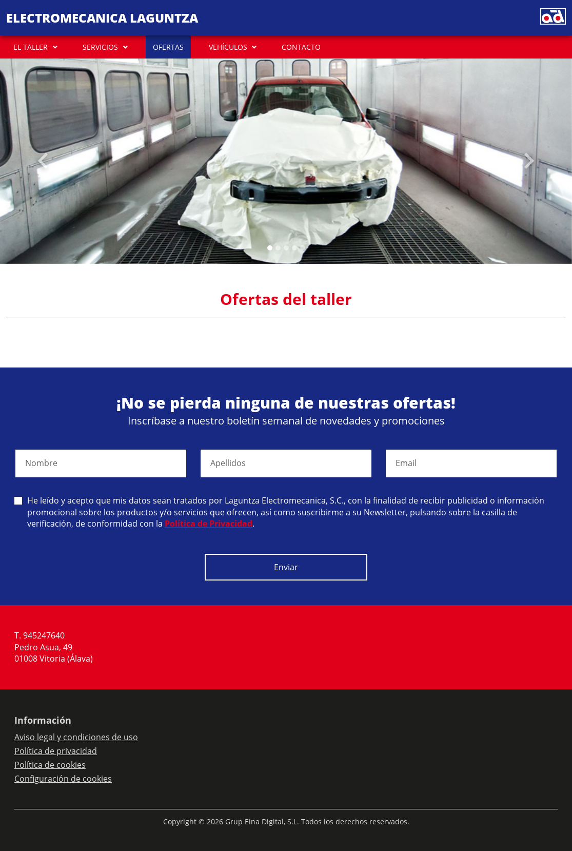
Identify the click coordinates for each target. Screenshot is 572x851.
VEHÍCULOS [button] (228, 47)
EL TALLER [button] (30, 47)
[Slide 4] (302, 248)
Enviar (286, 567)
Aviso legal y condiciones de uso (76, 737)
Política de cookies (50, 764)
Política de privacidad (55, 751)
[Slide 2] (286, 248)
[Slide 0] (269, 248)
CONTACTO (301, 47)
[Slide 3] (294, 248)
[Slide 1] (278, 248)
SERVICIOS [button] (100, 47)
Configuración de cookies (63, 778)
